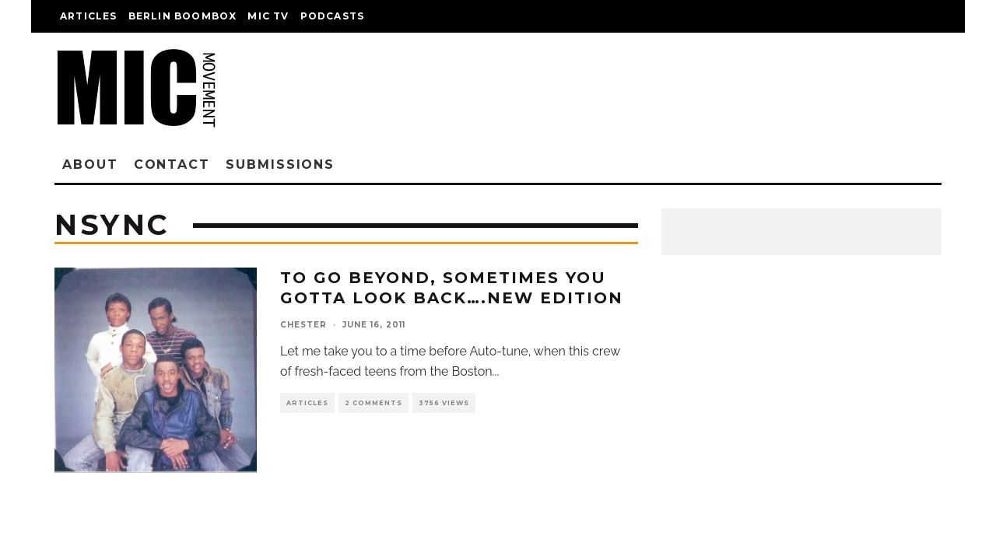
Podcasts (332, 16)
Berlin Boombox (182, 16)
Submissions (280, 164)
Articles (88, 16)
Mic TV (268, 16)
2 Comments (373, 403)
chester (303, 325)
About (90, 164)
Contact (172, 164)
